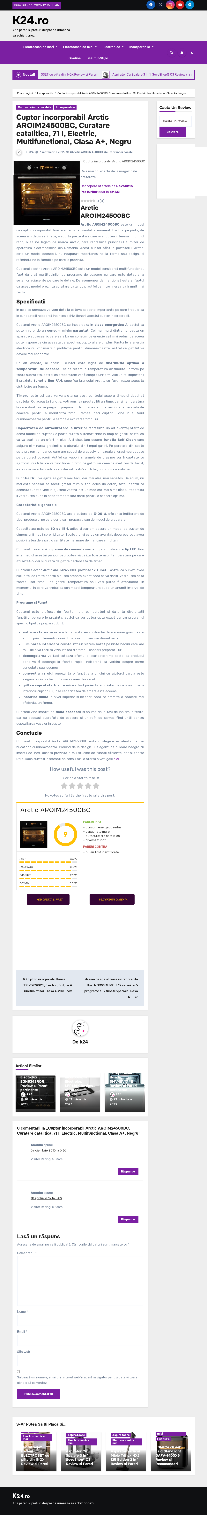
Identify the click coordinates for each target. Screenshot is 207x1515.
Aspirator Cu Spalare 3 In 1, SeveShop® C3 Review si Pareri (79, 1457)
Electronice (112, 47)
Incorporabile (141, 47)
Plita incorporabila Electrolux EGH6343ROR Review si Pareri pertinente (34, 1079)
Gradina (75, 58)
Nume (22, 1312)
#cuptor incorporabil (118, 152)
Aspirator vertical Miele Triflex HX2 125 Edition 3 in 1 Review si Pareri (125, 1457)
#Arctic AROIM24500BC (86, 152)
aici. (117, 759)
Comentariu (27, 1253)
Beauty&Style (97, 58)
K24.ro (30, 20)
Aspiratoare (76, 1435)
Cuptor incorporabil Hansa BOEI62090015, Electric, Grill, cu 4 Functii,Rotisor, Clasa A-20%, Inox (47, 985)
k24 (31, 152)
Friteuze (163, 1439)
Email (22, 1332)
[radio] (64, 786)
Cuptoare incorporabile (34, 107)
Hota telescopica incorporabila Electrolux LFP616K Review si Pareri (79, 1081)
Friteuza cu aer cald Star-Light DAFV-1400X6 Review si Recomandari (168, 1455)
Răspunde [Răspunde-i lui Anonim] (128, 1171)
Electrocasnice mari (40, 47)
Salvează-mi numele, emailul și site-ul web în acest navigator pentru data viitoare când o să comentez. (77, 1380)
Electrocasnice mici (80, 47)
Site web (23, 1352)
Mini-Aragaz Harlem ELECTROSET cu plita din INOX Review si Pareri (35, 1455)
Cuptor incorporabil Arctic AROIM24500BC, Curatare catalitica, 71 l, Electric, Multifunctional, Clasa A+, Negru (73, 129)
